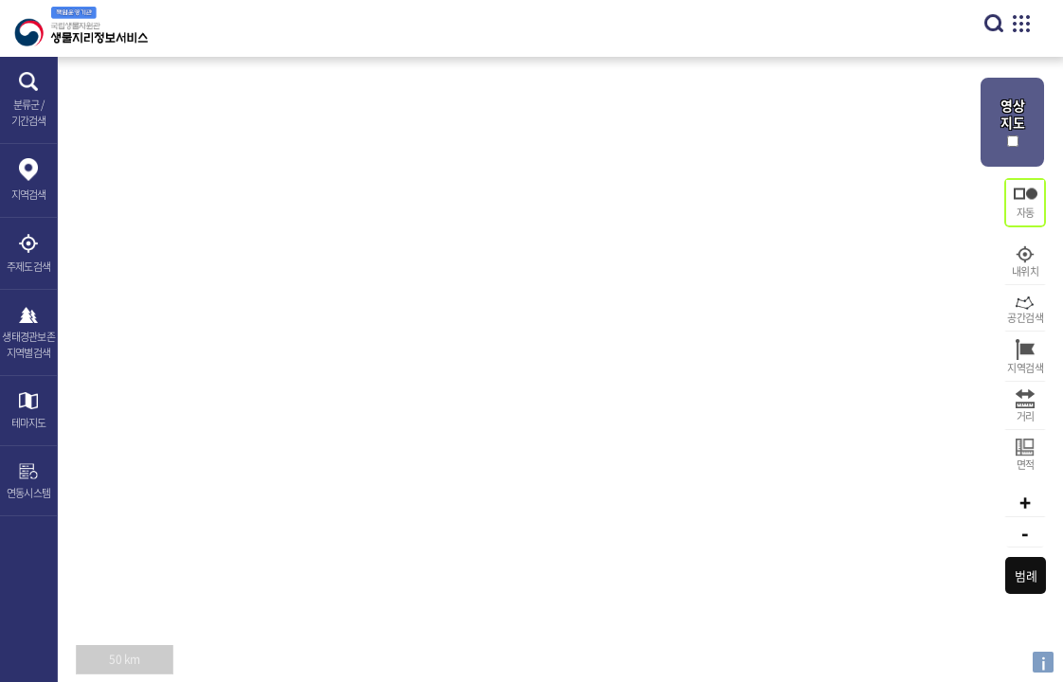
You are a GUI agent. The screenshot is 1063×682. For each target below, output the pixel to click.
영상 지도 (1012, 122)
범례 (1025, 575)
